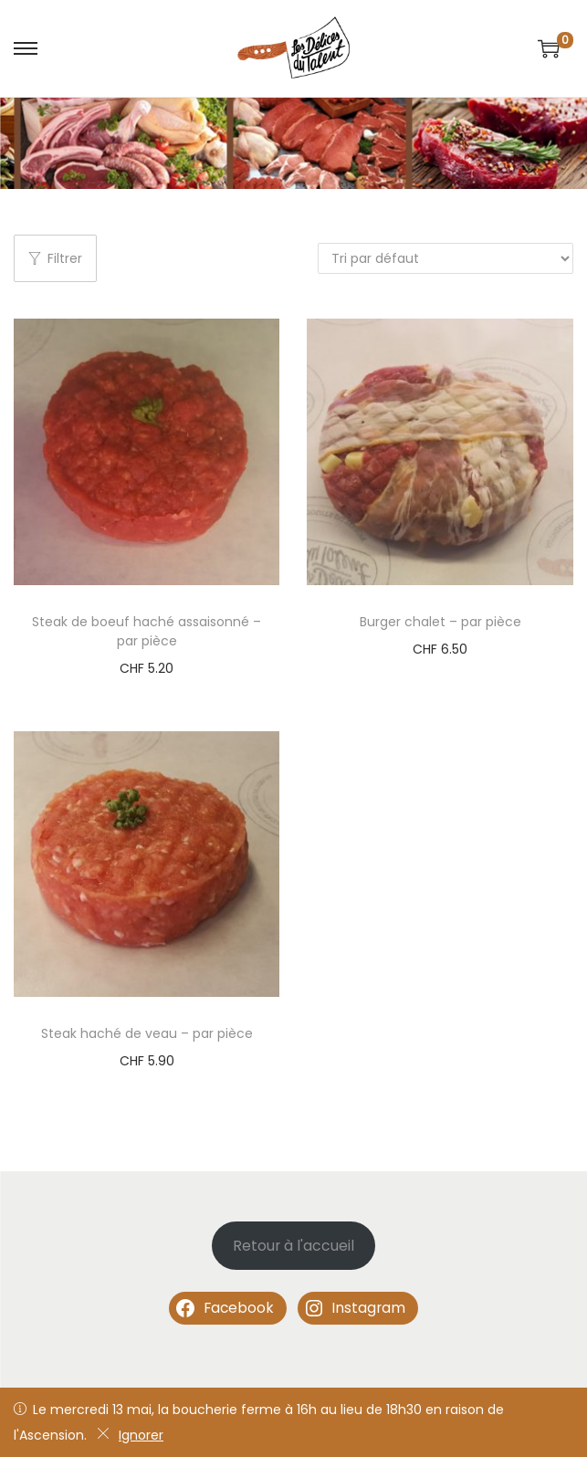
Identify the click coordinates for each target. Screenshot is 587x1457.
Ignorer (130, 1435)
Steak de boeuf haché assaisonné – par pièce (146, 631)
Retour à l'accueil (293, 1245)
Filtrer (55, 258)
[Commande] (445, 258)
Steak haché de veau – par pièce (147, 1033)
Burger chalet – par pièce (440, 622)
